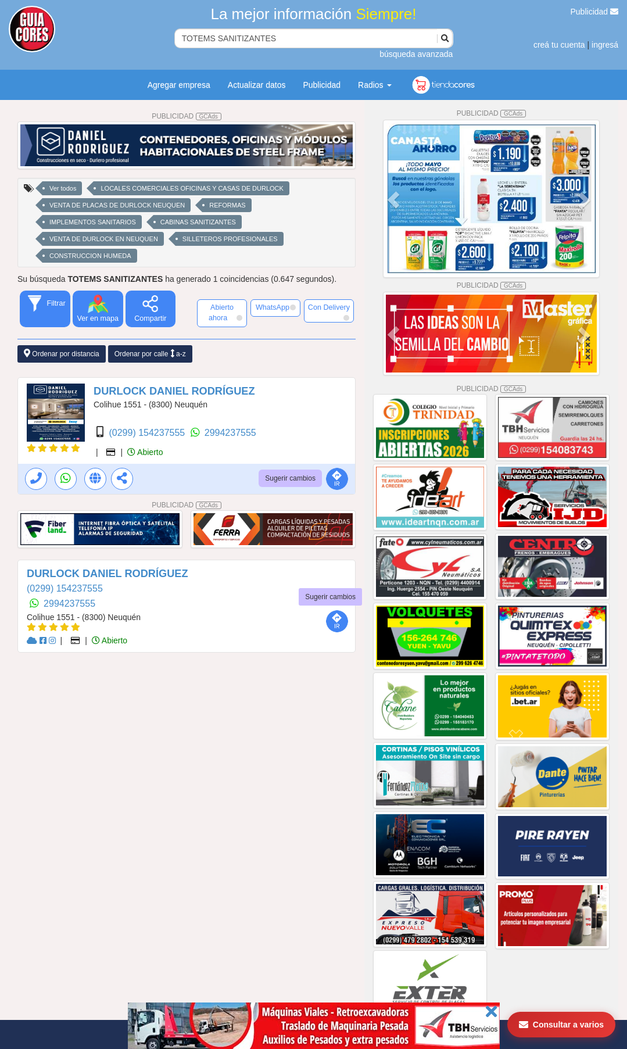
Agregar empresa (179, 84)
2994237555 (230, 433)
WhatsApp (276, 307)
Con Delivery (329, 312)
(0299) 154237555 (148, 433)
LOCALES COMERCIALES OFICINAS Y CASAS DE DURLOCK (192, 188)
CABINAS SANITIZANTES (198, 222)
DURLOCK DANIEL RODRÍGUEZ (174, 391)
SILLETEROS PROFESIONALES (230, 238)
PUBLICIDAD (186, 116)
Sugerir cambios (290, 478)
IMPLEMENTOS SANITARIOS (92, 222)
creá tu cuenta (559, 44)
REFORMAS (227, 205)
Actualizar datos (257, 84)
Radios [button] (374, 84)
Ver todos (62, 188)
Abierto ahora (225, 312)
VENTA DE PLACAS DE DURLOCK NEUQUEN (117, 205)
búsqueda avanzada (416, 54)
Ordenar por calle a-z (150, 353)
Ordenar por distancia (61, 353)
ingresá (605, 44)
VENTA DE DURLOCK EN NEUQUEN (103, 238)
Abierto (145, 452)
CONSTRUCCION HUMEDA (90, 255)
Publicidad (595, 11)
